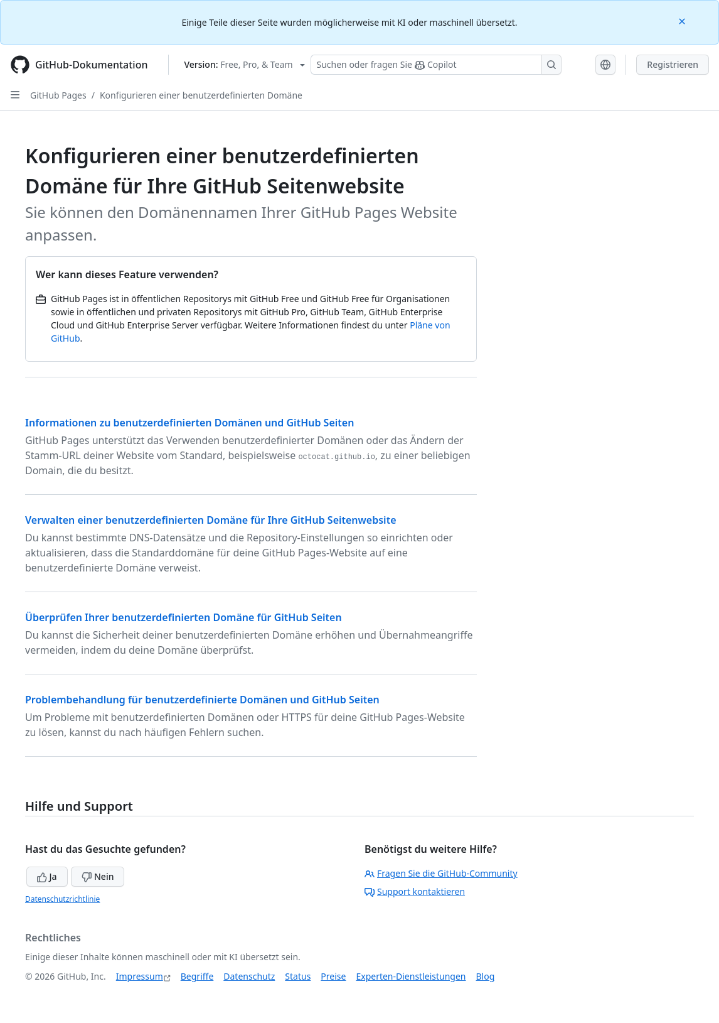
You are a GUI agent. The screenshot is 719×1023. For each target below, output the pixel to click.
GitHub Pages (58, 95)
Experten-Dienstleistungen (411, 976)
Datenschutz (249, 976)
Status (298, 976)
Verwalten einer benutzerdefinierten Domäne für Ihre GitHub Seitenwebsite (211, 520)
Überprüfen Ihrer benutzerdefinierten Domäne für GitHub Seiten (183, 617)
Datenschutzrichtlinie (62, 899)
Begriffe (197, 976)
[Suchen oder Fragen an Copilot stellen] (436, 65)
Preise (333, 976)
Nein (98, 876)
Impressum (139, 976)
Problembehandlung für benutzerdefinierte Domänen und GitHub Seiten (202, 699)
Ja (47, 876)
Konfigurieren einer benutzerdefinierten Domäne (201, 95)
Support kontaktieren (415, 891)
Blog (485, 976)
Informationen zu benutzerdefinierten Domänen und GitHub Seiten (189, 423)
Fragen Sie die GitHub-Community (441, 873)
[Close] (683, 20)
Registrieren (672, 64)
